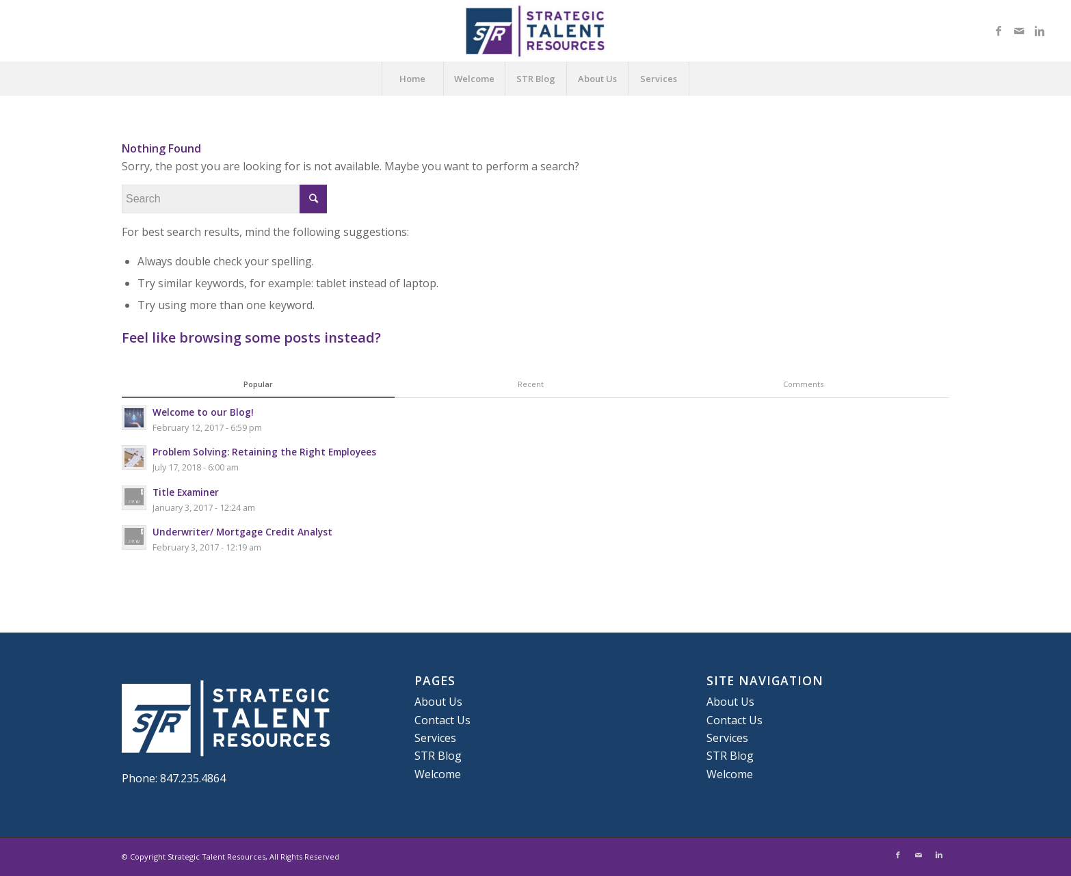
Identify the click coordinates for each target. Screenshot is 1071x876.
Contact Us (442, 720)
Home (412, 78)
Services (658, 78)
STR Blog (535, 78)
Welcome (474, 78)
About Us (597, 78)
